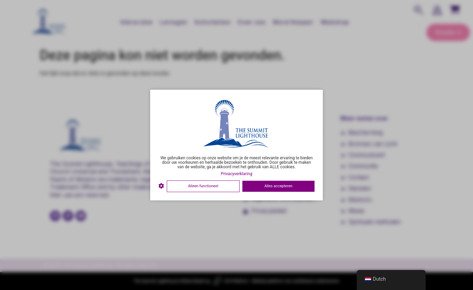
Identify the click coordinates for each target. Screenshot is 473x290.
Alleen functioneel (203, 186)
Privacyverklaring (236, 173)
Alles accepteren (278, 186)
